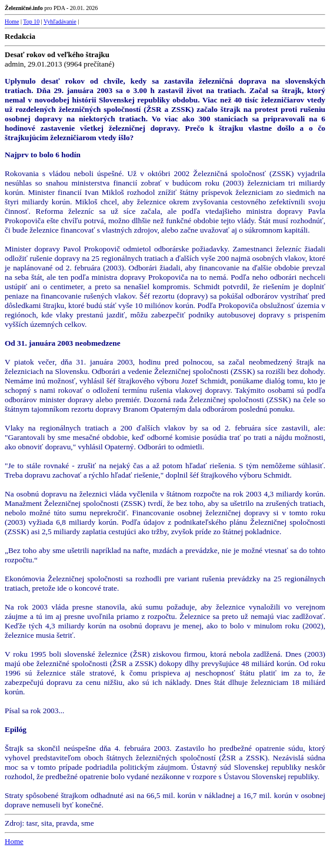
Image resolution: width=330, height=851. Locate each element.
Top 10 (31, 21)
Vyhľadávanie (60, 21)
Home (12, 21)
